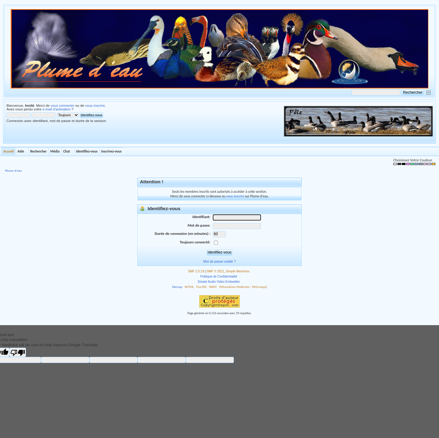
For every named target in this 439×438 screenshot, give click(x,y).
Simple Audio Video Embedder (219, 281)
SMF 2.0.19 (196, 271)
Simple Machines (238, 271)
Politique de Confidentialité (218, 276)
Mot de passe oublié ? (219, 261)
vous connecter (62, 105)
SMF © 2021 (215, 271)
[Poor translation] (17, 352)
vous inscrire (95, 105)
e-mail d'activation (56, 109)
